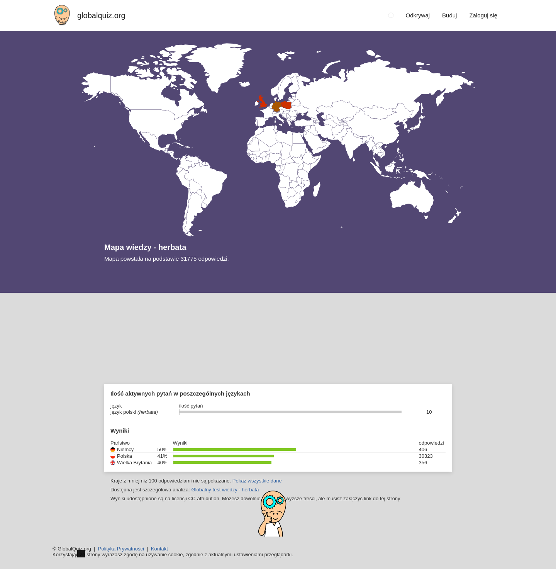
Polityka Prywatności (121, 549)
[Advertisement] (278, 351)
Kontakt (159, 549)
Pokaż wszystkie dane (257, 481)
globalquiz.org (101, 15)
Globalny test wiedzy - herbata (225, 490)
